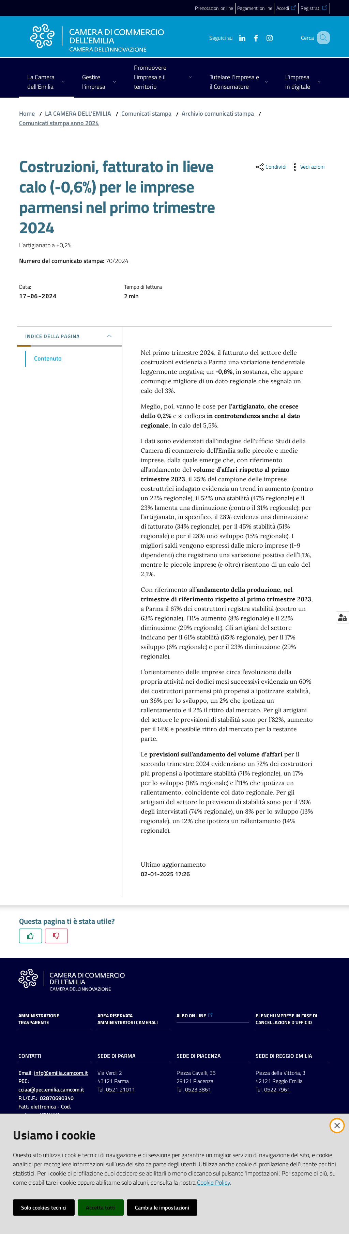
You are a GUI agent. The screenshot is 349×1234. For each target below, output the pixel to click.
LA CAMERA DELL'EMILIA (78, 113)
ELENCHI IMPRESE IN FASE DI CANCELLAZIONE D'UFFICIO (286, 1019)
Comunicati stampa (146, 113)
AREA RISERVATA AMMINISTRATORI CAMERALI (127, 1019)
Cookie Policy (213, 1182)
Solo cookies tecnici (43, 1207)
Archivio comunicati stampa (218, 113)
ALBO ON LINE (195, 1015)
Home (27, 113)
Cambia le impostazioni (162, 1207)
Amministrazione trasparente (38, 1019)
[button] (322, 38)
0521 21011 (120, 1089)
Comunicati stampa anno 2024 (59, 123)
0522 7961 (277, 1089)
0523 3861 (198, 1089)
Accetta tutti (101, 1207)
